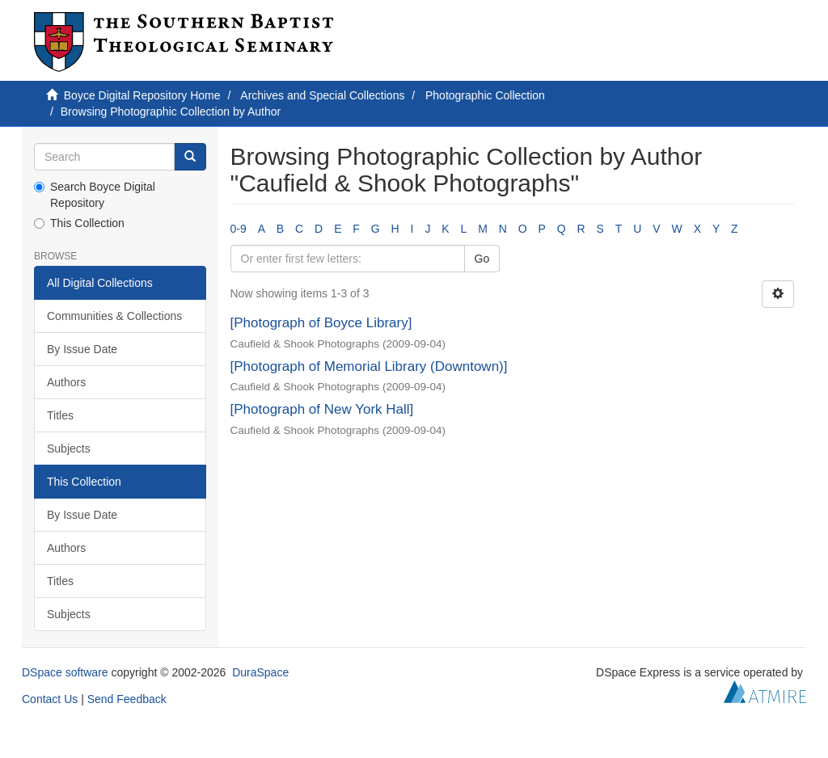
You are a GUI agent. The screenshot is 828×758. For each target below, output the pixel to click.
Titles (60, 415)
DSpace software (65, 672)
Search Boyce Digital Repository (94, 194)
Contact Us (50, 699)
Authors (66, 382)
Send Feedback (127, 699)
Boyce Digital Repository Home (142, 95)
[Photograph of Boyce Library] (321, 323)
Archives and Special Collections (322, 95)
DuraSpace (260, 672)
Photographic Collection (485, 95)
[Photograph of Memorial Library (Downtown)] (369, 366)
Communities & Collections (114, 316)
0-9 (238, 228)
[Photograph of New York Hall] (322, 409)
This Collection (79, 223)
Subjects (69, 448)
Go (482, 258)
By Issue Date (82, 349)
